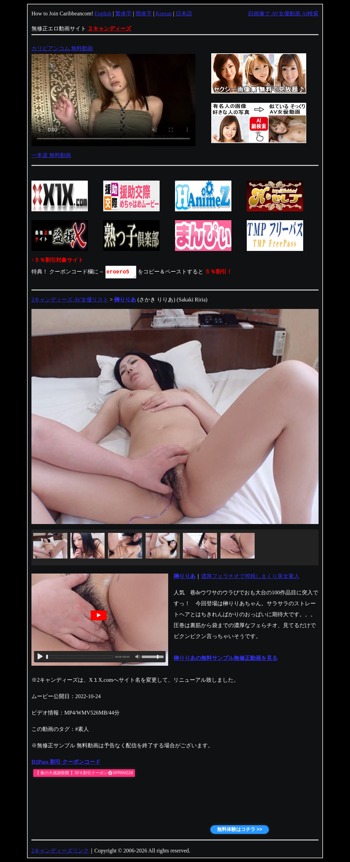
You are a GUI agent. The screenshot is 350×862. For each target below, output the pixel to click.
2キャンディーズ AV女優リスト (69, 299)
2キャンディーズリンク (60, 850)
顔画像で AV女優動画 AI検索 (283, 13)
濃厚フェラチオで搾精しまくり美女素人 (250, 576)
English (103, 13)
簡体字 (143, 13)
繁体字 (123, 13)
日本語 (184, 13)
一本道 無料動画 (51, 155)
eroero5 (121, 272)
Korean (164, 13)
